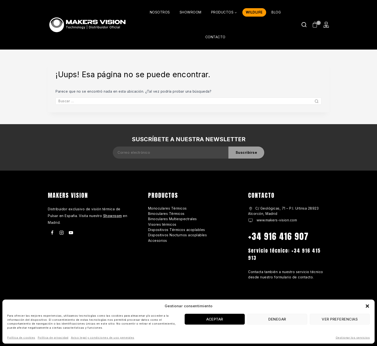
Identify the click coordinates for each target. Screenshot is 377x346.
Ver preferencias (340, 319)
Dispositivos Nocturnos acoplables (177, 235)
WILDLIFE (254, 12)
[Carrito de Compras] (315, 25)
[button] (367, 306)
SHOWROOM (190, 12)
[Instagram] (61, 232)
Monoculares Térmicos (167, 208)
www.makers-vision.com (276, 220)
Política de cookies (21, 337)
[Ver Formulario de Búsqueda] (304, 25)
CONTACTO (215, 37)
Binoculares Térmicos (166, 213)
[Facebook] (52, 232)
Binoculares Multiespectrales (172, 219)
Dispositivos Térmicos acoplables (176, 230)
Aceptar (214, 319)
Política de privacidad (53, 337)
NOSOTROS (160, 12)
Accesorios (157, 240)
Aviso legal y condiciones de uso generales (102, 337)
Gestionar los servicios (353, 337)
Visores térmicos (162, 224)
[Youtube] (71, 232)
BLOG (276, 12)
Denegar (277, 319)
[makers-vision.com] (87, 25)
